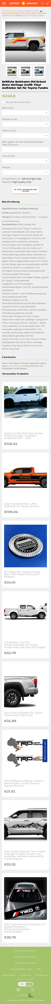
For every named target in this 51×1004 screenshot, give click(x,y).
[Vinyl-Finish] (25, 161)
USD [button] (22, 984)
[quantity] (25, 172)
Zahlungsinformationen (25, 957)
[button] (12, 71)
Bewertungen (9, 975)
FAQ (39, 969)
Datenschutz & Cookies (25, 963)
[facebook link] (18, 990)
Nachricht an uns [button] (45, 750)
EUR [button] (29, 984)
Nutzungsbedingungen (21, 969)
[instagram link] (33, 990)
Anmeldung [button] (14, 366)
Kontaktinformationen (25, 951)
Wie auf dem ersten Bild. (16, 102)
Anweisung (25, 975)
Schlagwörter (41, 975)
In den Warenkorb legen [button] (25, 190)
